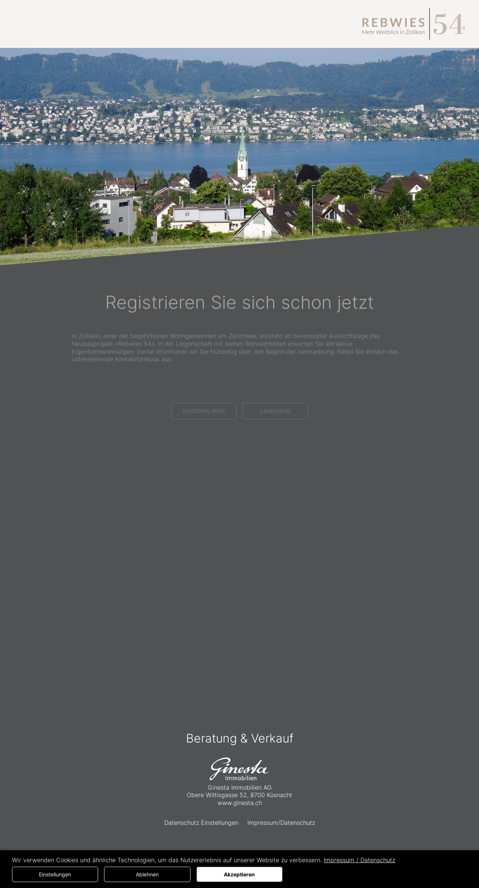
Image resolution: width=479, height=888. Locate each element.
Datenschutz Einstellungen (201, 822)
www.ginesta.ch (239, 802)
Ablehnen (147, 874)
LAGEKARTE (275, 427)
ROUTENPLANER (204, 427)
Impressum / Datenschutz (359, 860)
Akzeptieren (239, 874)
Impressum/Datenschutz (281, 822)
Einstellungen (55, 874)
